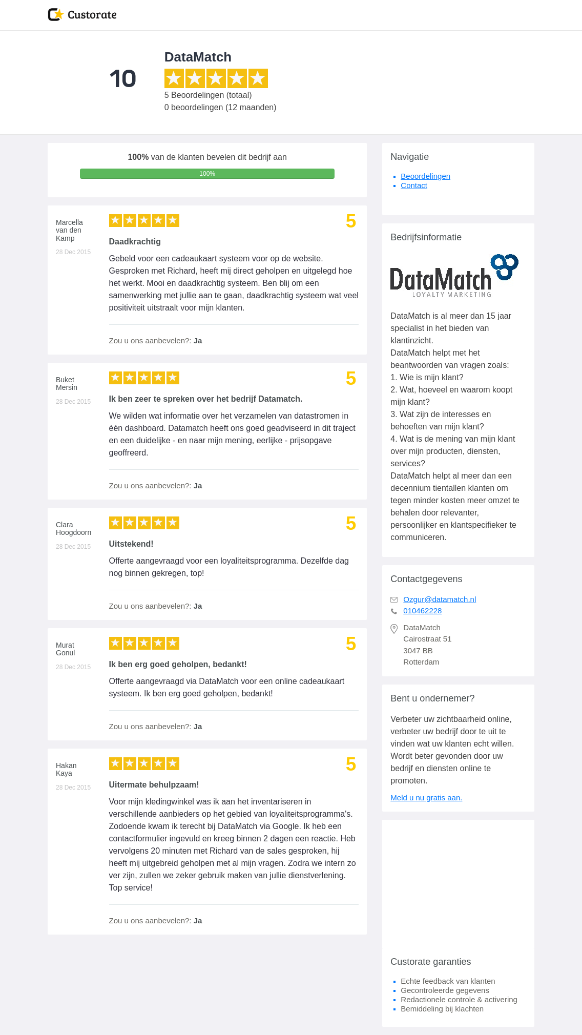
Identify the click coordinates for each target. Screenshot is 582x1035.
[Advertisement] (458, 884)
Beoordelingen (425, 176)
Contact (414, 185)
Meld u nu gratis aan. (426, 797)
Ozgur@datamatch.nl (439, 599)
